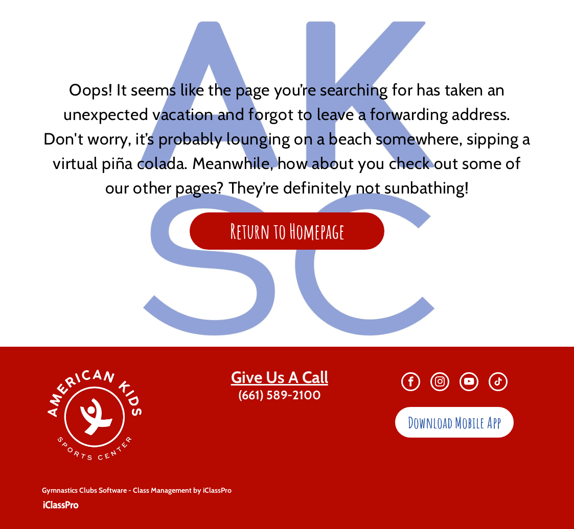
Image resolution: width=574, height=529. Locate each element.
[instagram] (439, 383)
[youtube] (469, 383)
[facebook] (410, 383)
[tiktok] (498, 383)
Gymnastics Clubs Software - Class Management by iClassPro (137, 490)
